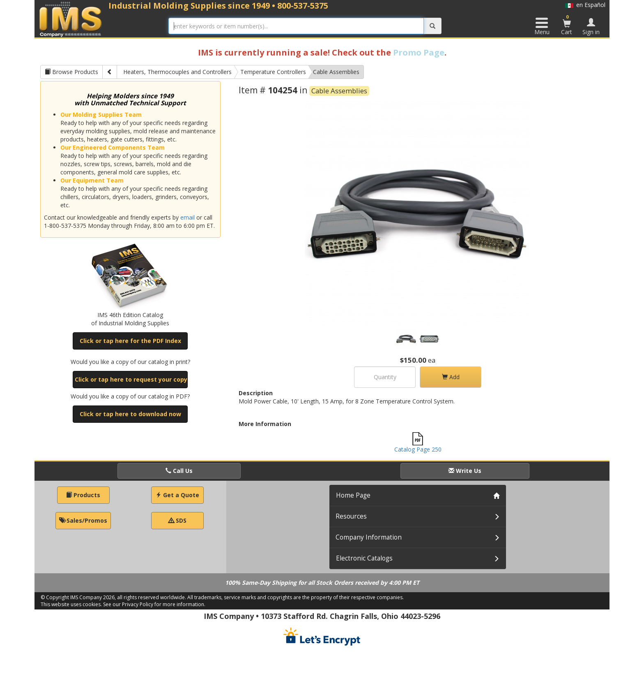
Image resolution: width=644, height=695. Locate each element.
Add (451, 377)
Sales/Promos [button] (83, 520)
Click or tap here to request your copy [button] (131, 379)
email (187, 217)
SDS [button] (177, 520)
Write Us (464, 471)
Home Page (353, 495)
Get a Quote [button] (177, 495)
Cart (567, 25)
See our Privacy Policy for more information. (154, 604)
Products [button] (83, 495)
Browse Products (71, 72)
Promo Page (418, 52)
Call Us (179, 471)
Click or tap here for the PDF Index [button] (130, 341)
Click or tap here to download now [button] (130, 414)
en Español (585, 5)
